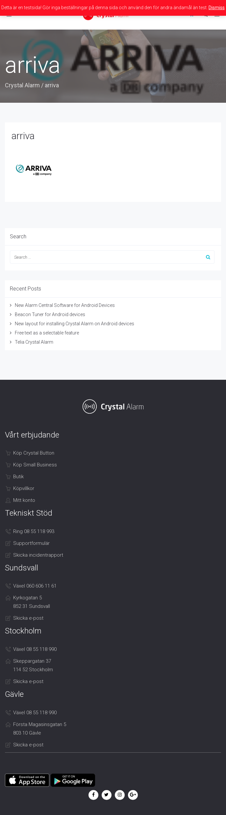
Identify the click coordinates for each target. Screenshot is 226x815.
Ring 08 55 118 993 (33, 531)
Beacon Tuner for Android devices (50, 314)
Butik (18, 477)
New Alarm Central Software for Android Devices (65, 305)
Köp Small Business (35, 465)
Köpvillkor (23, 488)
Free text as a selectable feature (47, 332)
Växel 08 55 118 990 (35, 649)
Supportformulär (31, 543)
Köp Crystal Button (33, 453)
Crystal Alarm (22, 85)
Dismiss (217, 7)
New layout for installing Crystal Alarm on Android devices (74, 323)
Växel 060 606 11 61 (35, 586)
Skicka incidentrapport (38, 555)
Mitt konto (24, 500)
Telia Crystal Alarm (34, 342)
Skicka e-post (28, 618)
